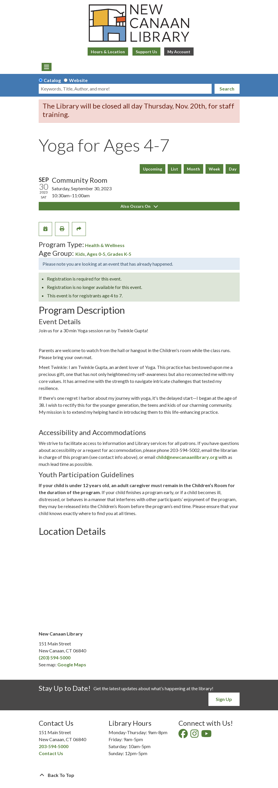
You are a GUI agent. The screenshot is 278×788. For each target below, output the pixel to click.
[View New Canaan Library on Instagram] (194, 735)
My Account (178, 51)
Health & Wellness (105, 245)
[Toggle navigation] (47, 67)
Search (226, 88)
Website (78, 80)
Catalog (52, 80)
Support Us (146, 51)
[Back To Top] (139, 775)
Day (232, 168)
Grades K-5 (119, 254)
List (174, 168)
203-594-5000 (53, 746)
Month (193, 168)
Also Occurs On (139, 206)
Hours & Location (108, 51)
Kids (80, 254)
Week (214, 168)
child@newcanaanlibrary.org (186, 457)
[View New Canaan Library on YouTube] (207, 735)
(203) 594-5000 (54, 657)
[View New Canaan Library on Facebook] (183, 735)
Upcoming (152, 168)
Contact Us (51, 753)
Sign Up (224, 699)
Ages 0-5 (96, 254)
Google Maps (71, 664)
